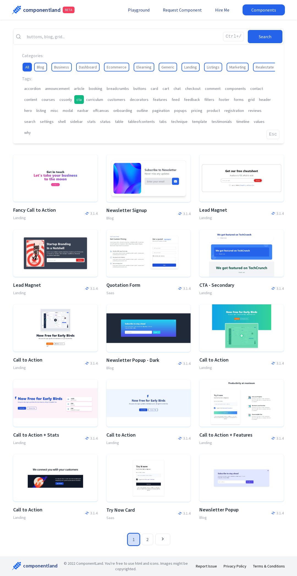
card (154, 88)
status (105, 121)
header (265, 99)
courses (48, 99)
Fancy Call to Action (34, 210)
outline (142, 110)
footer (224, 99)
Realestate (265, 67)
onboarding (122, 110)
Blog (40, 67)
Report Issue (206, 566)
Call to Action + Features (225, 435)
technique (179, 121)
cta (79, 99)
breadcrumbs (118, 88)
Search (265, 36)
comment (213, 88)
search (29, 121)
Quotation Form (123, 285)
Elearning (144, 67)
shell (62, 121)
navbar (83, 110)
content (30, 99)
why (27, 132)
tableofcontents (141, 121)
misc (54, 110)
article (79, 88)
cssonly (65, 99)
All (27, 67)
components (235, 88)
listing (41, 110)
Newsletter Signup (126, 210)
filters (209, 99)
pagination (161, 110)
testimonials (221, 121)
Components (263, 10)
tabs (163, 121)
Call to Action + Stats (36, 435)
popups (180, 110)
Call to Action (27, 360)
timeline (242, 121)
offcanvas (101, 110)
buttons (139, 88)
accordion (32, 88)
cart (166, 88)
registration (234, 110)
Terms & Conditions (269, 566)
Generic (167, 67)
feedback (192, 99)
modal (68, 110)
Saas (110, 292)
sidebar (76, 121)
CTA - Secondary (216, 285)
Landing (190, 67)
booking (95, 88)
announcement (57, 88)
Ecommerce (117, 67)
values (259, 121)
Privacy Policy (235, 566)
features (160, 99)
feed (176, 99)
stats (91, 121)
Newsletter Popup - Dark (132, 360)
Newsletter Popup (219, 509)
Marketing (237, 67)
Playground (139, 10)
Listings (213, 67)
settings (47, 121)
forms (239, 99)
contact (256, 88)
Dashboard (88, 67)
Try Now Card (120, 510)
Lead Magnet (213, 210)
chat (177, 88)
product (213, 110)
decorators (139, 99)
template (199, 121)
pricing (196, 110)
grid (251, 99)
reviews (255, 110)
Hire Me (222, 10)
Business (61, 67)
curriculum (94, 99)
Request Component (182, 10)
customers (116, 99)
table (119, 121)
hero (28, 110)
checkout (192, 88)
